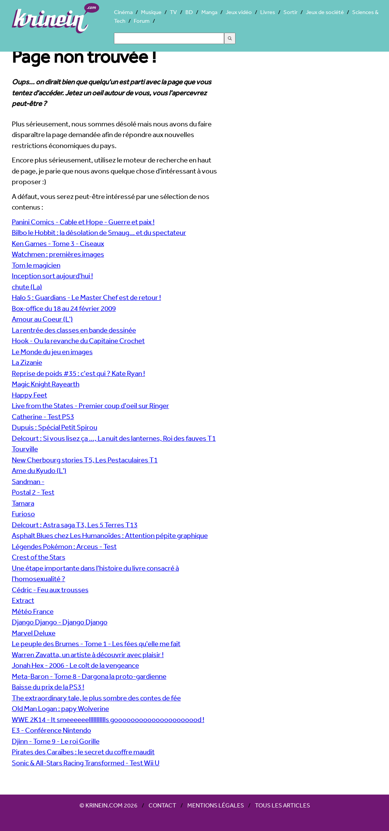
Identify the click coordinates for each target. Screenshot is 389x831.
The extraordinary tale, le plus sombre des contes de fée (96, 698)
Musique (151, 12)
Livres (267, 12)
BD (189, 12)
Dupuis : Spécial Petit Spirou (54, 427)
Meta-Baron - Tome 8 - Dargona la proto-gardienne (89, 676)
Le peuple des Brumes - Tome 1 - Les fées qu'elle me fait (96, 643)
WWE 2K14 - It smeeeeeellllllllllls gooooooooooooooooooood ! (108, 719)
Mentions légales (215, 805)
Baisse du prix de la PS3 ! (48, 687)
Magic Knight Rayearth (45, 384)
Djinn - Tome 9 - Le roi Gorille (56, 741)
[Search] (169, 38)
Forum (142, 20)
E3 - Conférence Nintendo (51, 730)
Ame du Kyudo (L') (39, 470)
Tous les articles (282, 805)
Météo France (33, 611)
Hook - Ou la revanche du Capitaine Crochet (78, 340)
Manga (209, 12)
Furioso (23, 513)
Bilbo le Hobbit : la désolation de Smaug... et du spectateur (99, 232)
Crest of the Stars (38, 557)
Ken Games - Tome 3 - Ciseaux (58, 243)
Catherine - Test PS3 (43, 416)
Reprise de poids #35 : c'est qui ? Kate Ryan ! (78, 373)
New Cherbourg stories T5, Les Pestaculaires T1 (85, 460)
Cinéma (123, 12)
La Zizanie (27, 362)
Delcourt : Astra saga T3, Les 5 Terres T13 (75, 524)
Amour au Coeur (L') (42, 319)
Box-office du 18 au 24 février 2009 (64, 308)
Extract (23, 600)
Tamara (23, 503)
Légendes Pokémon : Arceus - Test (64, 546)
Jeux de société (325, 12)
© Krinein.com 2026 (108, 805)
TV (173, 12)
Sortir (290, 12)
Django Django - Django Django (60, 622)
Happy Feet (29, 395)
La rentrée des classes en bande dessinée (74, 330)
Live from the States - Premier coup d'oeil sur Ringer (90, 405)
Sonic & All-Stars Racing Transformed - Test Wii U (86, 762)
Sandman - (28, 481)
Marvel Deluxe (33, 633)
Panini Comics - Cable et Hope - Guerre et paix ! (83, 222)
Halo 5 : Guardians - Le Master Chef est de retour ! (86, 297)
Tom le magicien (36, 265)
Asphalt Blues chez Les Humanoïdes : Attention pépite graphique (110, 535)
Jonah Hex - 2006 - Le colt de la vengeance (75, 665)
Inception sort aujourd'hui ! (52, 275)
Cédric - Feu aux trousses (50, 589)
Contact (162, 805)
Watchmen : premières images (58, 254)
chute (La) (27, 286)
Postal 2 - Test (33, 492)
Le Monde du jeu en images (52, 351)
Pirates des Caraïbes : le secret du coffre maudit (83, 751)
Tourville (25, 449)
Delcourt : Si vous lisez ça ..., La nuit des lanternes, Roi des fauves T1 (114, 438)
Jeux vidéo (239, 12)
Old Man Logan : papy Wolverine (60, 708)
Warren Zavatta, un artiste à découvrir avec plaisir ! (88, 654)
